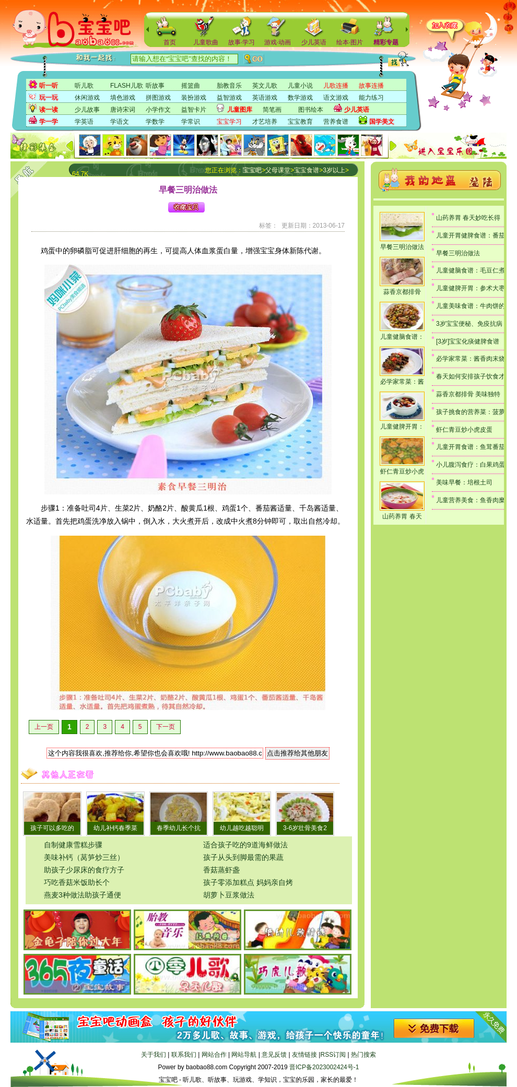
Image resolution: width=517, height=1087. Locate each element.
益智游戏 (229, 97)
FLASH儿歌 (126, 85)
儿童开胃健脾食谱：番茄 (470, 235)
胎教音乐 (229, 85)
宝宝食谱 (306, 170)
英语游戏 (264, 97)
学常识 (190, 121)
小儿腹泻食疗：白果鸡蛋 (470, 464)
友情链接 (304, 1054)
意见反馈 (274, 1054)
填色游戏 (122, 97)
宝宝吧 (252, 170)
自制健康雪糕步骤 (73, 845)
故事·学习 (241, 42)
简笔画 (272, 109)
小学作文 (158, 109)
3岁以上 (334, 170)
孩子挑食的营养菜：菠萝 (470, 412)
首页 (169, 42)
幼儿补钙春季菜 (115, 828)
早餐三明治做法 (402, 247)
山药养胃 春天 (401, 516)
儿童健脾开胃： (402, 426)
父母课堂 (277, 170)
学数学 (155, 121)
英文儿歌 (264, 85)
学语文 (119, 121)
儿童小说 (300, 85)
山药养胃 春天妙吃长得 (468, 217)
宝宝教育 (300, 121)
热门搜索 (363, 1054)
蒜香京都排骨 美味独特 (468, 394)
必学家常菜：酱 (402, 381)
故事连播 (371, 85)
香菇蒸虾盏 (221, 870)
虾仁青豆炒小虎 (402, 471)
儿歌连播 (335, 85)
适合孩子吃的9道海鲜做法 (245, 845)
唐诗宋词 (122, 109)
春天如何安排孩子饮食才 (470, 376)
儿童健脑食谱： (402, 336)
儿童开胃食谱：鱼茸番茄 (470, 447)
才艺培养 (264, 121)
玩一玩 (48, 97)
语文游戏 (335, 97)
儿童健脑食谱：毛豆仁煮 (470, 270)
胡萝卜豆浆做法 (228, 895)
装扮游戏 (193, 97)
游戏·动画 (277, 42)
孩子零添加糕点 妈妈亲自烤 (248, 882)
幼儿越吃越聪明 (242, 828)
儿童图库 (239, 109)
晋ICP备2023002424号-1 (324, 1067)
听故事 (155, 85)
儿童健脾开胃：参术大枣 (470, 288)
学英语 (84, 121)
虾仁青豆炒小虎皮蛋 (464, 429)
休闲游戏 (87, 97)
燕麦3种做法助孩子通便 (82, 895)
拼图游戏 (158, 97)
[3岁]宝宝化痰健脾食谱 (467, 341)
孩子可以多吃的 (52, 828)
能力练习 (371, 97)
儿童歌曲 (205, 42)
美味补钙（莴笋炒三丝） (84, 857)
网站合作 (214, 1054)
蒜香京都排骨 (402, 292)
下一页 (165, 726)
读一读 (48, 109)
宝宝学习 (229, 121)
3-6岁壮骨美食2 (305, 828)
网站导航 (243, 1054)
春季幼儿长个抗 (179, 828)
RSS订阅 (333, 1054)
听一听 (48, 85)
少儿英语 (313, 42)
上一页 (43, 726)
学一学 (48, 121)
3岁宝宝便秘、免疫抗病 (469, 323)
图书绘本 (310, 109)
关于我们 (153, 1054)
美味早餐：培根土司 (464, 482)
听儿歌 (84, 85)
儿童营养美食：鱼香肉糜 (470, 500)
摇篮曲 (190, 85)
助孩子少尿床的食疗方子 (84, 870)
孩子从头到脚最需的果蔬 (243, 857)
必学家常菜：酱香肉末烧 (470, 358)
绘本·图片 (349, 42)
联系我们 (183, 1054)
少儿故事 (87, 109)
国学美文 (381, 121)
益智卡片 (193, 109)
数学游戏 (300, 97)
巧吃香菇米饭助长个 (77, 882)
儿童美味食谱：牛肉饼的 (470, 306)
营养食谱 (335, 121)
